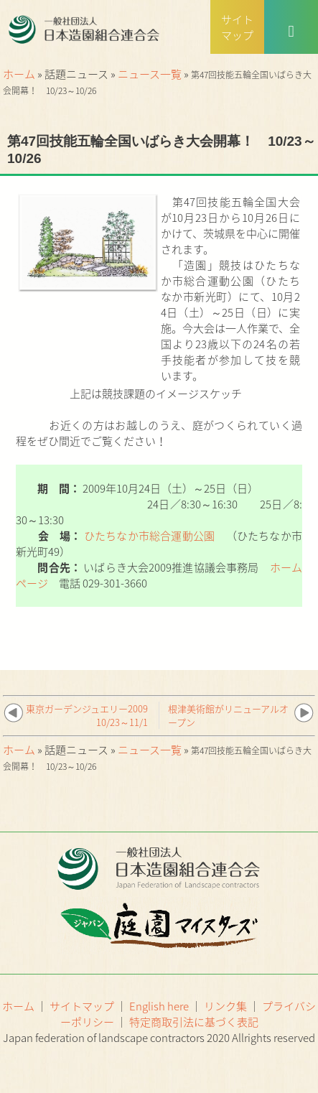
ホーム (19, 74)
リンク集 (225, 1006)
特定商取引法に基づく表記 (193, 1022)
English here (159, 1006)
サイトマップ (82, 1006)
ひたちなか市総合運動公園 (149, 536)
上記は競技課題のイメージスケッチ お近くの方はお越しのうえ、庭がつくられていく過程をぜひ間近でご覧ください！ (159, 417)
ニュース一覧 (150, 74)
